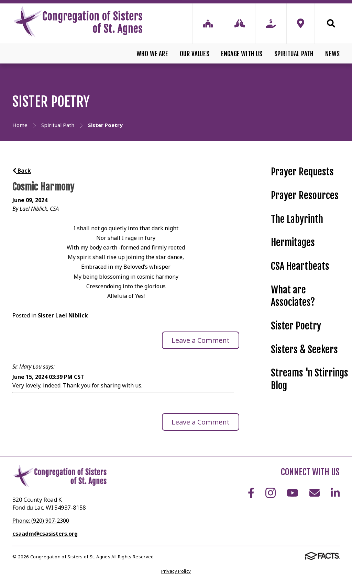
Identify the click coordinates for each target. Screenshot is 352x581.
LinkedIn (335, 493)
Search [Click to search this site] (331, 23)
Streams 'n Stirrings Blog (309, 379)
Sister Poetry (296, 326)
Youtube (292, 493)
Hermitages (293, 242)
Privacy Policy (176, 571)
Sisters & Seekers (304, 350)
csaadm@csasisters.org (45, 533)
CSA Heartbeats (300, 266)
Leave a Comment (201, 340)
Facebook (251, 493)
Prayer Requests (302, 172)
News (332, 54)
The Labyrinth (297, 219)
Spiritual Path (294, 54)
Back (21, 170)
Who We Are (152, 54)
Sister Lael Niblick (63, 315)
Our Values (194, 54)
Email (314, 493)
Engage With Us (242, 54)
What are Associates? (293, 296)
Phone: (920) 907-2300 (40, 520)
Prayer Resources (305, 195)
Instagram (270, 493)
